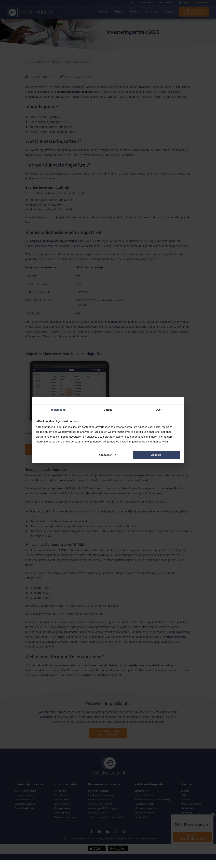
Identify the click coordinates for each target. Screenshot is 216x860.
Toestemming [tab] (57, 409)
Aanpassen (107, 454)
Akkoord (156, 454)
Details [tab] (108, 409)
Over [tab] (159, 409)
